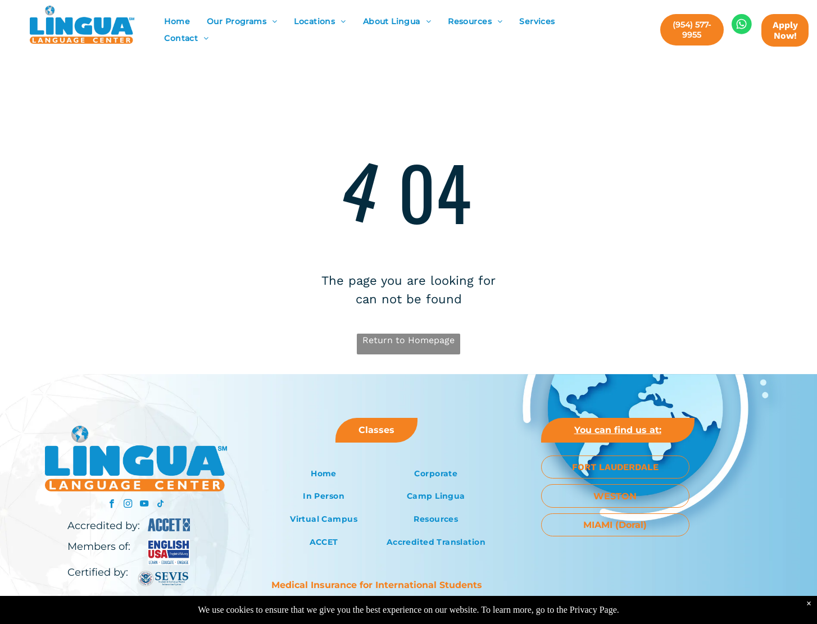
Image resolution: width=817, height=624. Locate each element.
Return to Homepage (408, 340)
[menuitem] (177, 21)
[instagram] (127, 505)
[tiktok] (160, 505)
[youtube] (144, 505)
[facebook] (111, 505)
